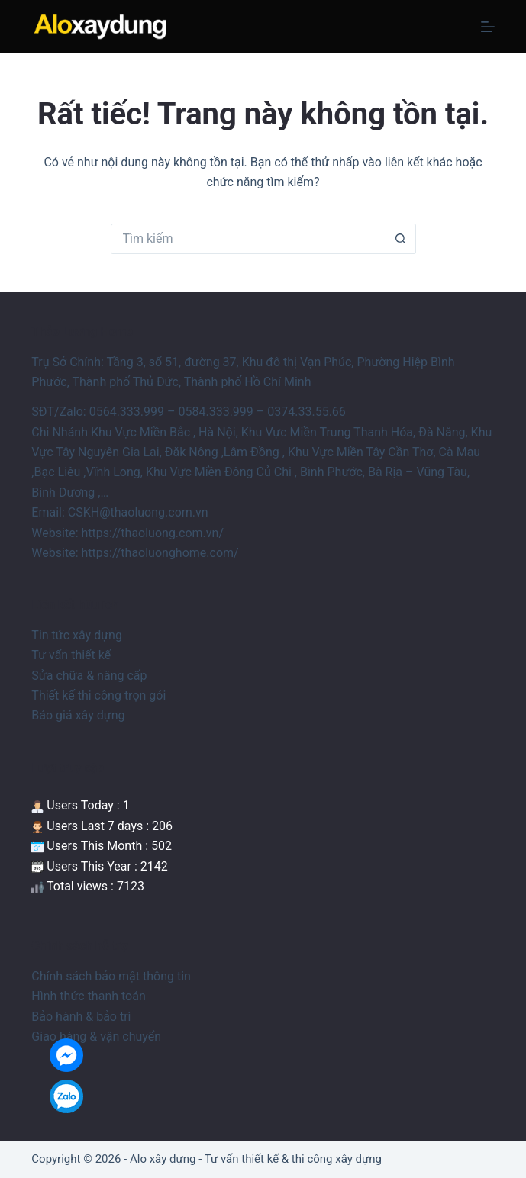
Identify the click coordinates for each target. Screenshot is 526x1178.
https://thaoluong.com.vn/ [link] (152, 533)
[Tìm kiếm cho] (248, 239)
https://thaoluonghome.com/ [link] (159, 553)
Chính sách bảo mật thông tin (111, 976)
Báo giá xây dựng (77, 715)
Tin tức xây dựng (76, 635)
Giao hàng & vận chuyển (96, 1036)
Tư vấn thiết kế (71, 655)
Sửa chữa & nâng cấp (89, 675)
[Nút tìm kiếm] (401, 239)
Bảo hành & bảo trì (81, 1016)
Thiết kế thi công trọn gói (98, 695)
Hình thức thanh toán (88, 996)
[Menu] (488, 27)
